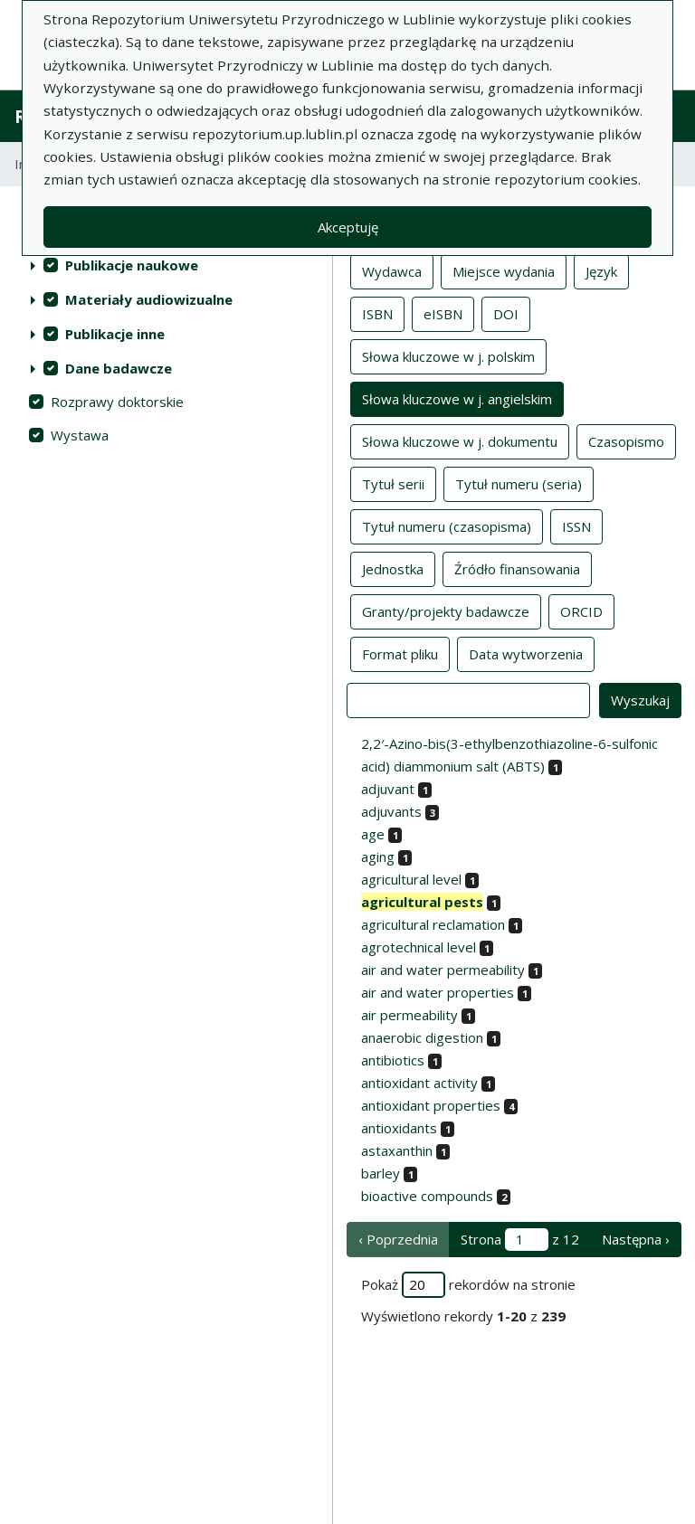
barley (380, 1173)
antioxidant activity (419, 1083)
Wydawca (392, 270)
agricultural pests (422, 902)
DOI (506, 313)
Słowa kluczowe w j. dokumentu (459, 440)
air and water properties (437, 992)
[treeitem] (166, 265)
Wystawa (80, 435)
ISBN (377, 313)
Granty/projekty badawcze (445, 610)
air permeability (409, 1015)
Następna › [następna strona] (636, 1239)
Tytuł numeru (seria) (518, 483)
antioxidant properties (430, 1105)
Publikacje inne (115, 334)
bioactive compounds (427, 1196)
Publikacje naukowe (131, 265)
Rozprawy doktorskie (117, 402)
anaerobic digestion (422, 1037)
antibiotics (392, 1060)
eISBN (443, 313)
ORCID (581, 610)
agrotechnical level (418, 947)
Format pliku (400, 653)
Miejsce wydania (503, 270)
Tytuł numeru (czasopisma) (446, 525)
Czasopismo (626, 440)
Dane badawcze (118, 368)
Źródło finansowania (517, 568)
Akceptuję (348, 227)
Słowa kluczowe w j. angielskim (457, 398)
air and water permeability (443, 970)
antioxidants (399, 1128)
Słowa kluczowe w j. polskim (448, 355)
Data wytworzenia (526, 653)
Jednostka (393, 568)
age (373, 834)
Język (601, 270)
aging (378, 856)
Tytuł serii (393, 483)
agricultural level (411, 879)
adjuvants (391, 811)
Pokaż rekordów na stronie (468, 1285)
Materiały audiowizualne (149, 299)
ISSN (576, 525)
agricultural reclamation (433, 924)
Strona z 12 (520, 1239)
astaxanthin (397, 1150)
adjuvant (387, 789)
